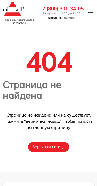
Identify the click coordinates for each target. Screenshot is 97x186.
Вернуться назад (47, 146)
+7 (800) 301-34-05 (62, 9)
